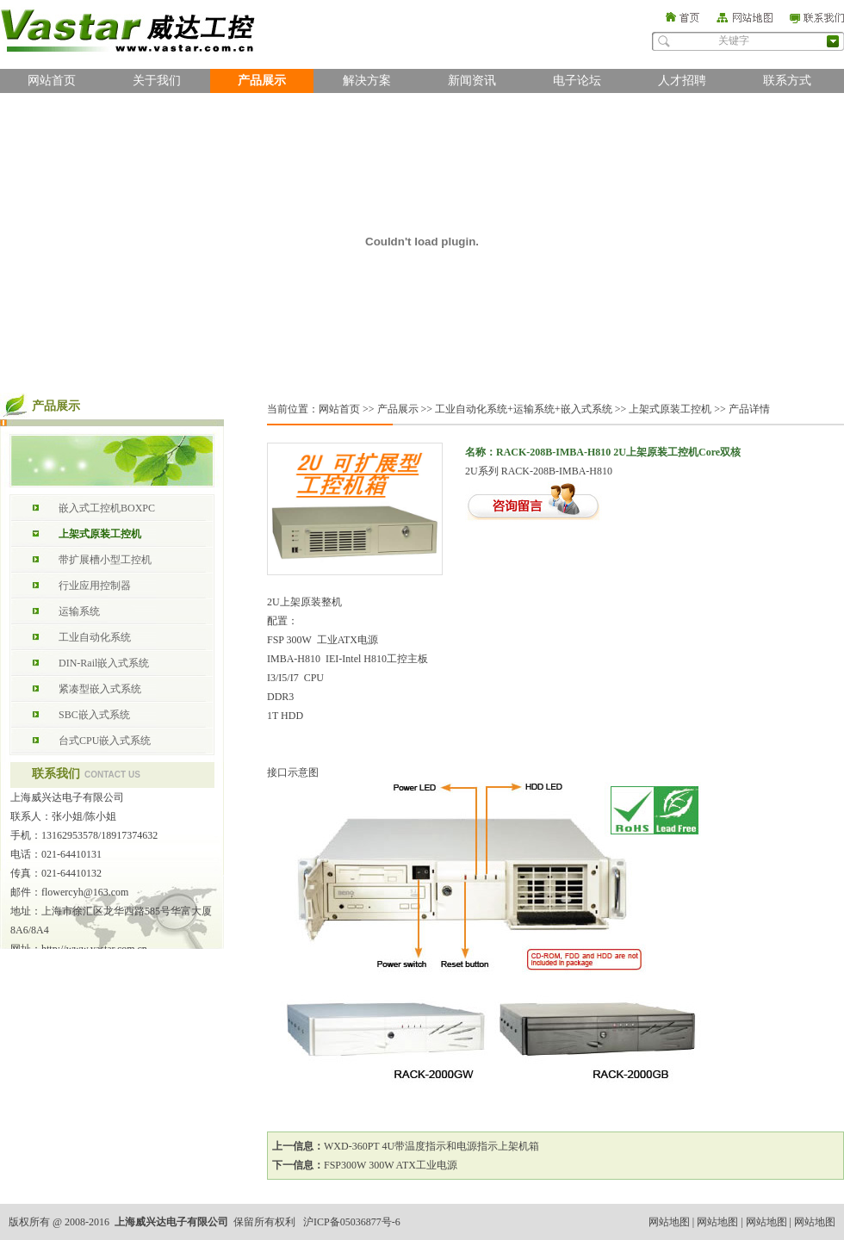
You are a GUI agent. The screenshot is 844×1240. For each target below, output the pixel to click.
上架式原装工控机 (100, 534)
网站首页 (52, 80)
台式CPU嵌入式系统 (105, 741)
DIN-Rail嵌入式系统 (104, 663)
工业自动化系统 (95, 637)
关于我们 (157, 80)
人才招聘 (682, 80)
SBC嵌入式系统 (94, 715)
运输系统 (79, 611)
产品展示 (262, 80)
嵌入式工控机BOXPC (107, 508)
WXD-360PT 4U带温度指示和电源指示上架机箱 (431, 1146)
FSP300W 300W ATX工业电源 (390, 1165)
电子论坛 (577, 80)
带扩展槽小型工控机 (105, 560)
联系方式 (787, 80)
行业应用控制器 (95, 586)
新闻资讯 (472, 80)
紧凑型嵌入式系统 (100, 689)
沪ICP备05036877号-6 (351, 1222)
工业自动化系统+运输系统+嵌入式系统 (523, 409)
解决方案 (367, 80)
